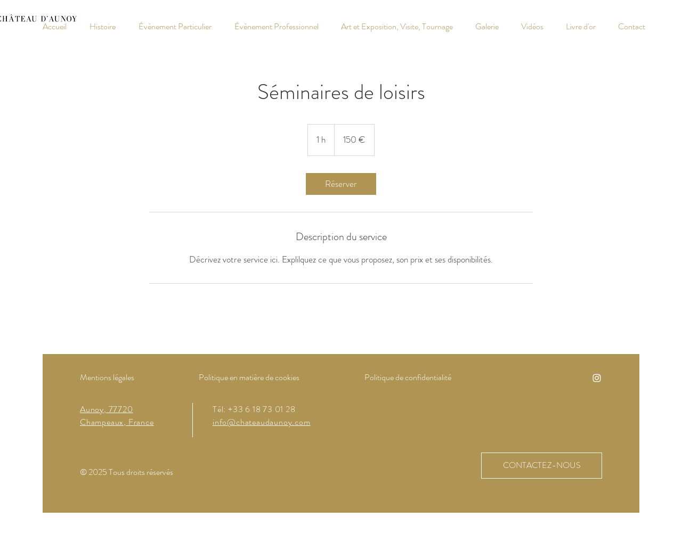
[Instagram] (596, 378)
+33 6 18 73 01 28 (262, 409)
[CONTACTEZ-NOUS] (541, 466)
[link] (341, 184)
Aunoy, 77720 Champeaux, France (117, 415)
